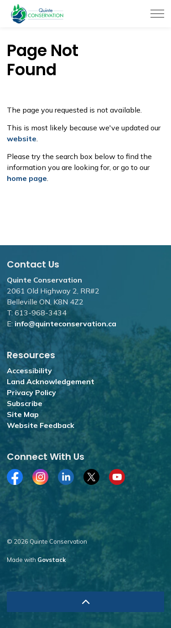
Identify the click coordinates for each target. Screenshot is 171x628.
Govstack (51, 559)
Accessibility (29, 370)
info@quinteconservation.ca (65, 323)
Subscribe (24, 403)
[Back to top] (85, 602)
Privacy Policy (31, 392)
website (21, 138)
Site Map (23, 414)
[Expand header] (157, 13)
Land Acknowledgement (50, 381)
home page (27, 178)
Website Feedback (40, 425)
